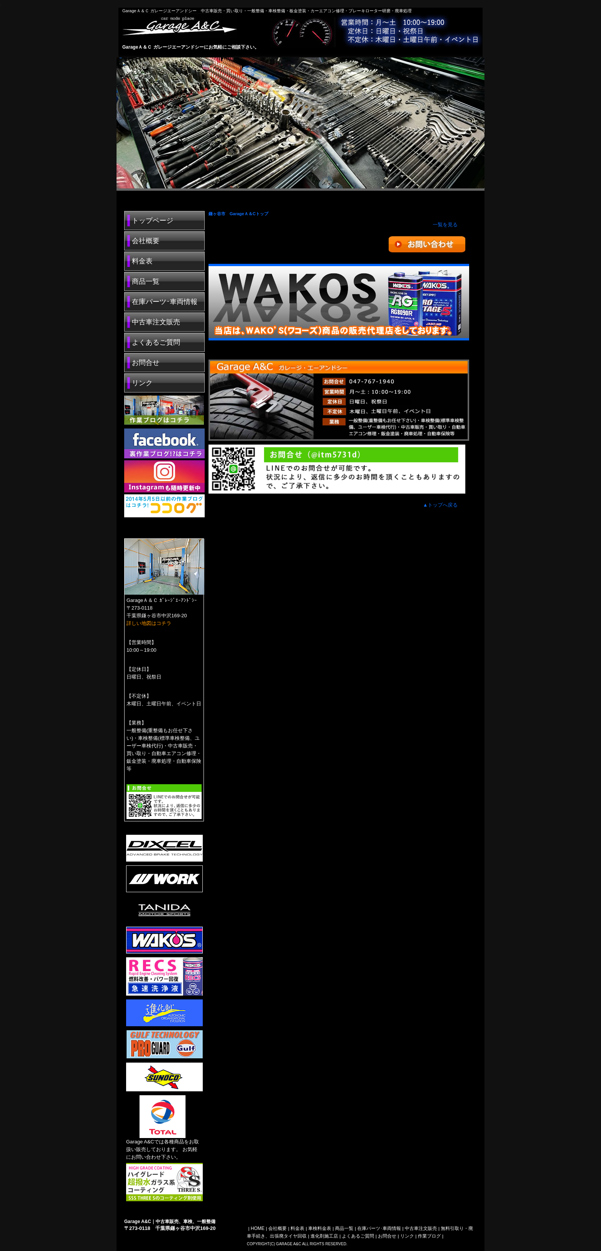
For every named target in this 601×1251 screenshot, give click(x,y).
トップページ (152, 220)
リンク (142, 383)
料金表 (142, 261)
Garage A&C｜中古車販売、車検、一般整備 (169, 1221)
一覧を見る (445, 224)
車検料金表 (319, 1228)
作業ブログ (429, 1236)
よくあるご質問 (156, 342)
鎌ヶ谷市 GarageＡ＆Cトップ (238, 213)
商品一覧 (145, 281)
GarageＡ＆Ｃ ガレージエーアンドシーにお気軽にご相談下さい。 (190, 47)
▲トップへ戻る (440, 505)
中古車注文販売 (156, 322)
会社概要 (145, 241)
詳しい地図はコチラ (148, 623)
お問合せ (145, 362)
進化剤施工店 (324, 1236)
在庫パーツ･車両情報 (164, 302)
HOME (257, 1228)
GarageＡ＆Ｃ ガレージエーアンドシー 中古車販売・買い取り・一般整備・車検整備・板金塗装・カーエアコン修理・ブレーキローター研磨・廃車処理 (267, 10)
